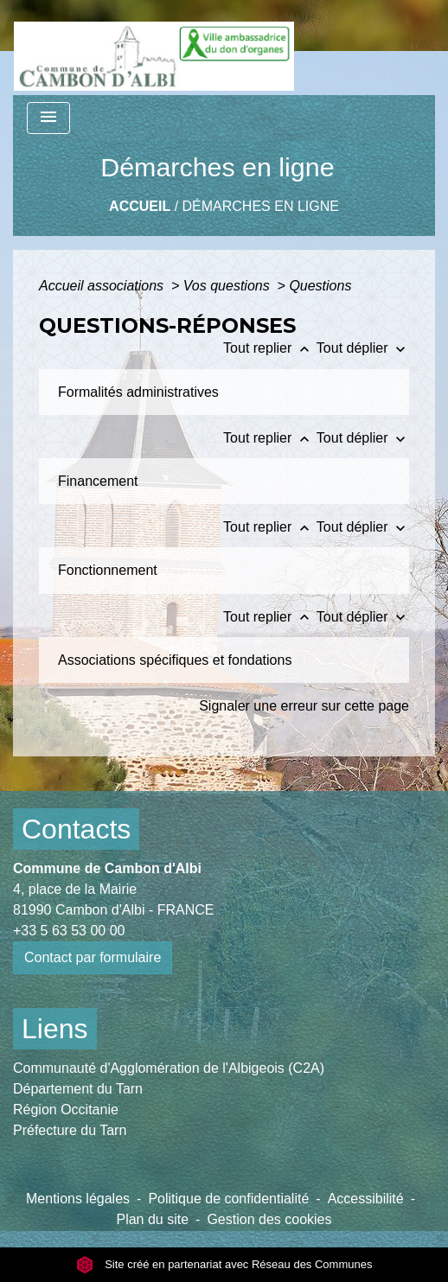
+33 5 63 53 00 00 (69, 930)
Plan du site (152, 1219)
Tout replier (270, 348)
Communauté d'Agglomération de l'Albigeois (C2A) (168, 1068)
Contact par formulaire (92, 957)
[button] (153, 392)
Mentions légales (78, 1198)
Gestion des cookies (269, 1219)
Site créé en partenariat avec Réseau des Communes (224, 1264)
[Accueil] (154, 47)
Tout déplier (363, 348)
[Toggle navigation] (48, 118)
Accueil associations (103, 285)
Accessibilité (366, 1198)
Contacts (76, 829)
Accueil (139, 206)
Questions (320, 285)
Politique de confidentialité (228, 1198)
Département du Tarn (78, 1088)
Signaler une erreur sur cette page (304, 705)
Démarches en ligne (260, 206)
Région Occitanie (65, 1109)
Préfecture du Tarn (69, 1130)
